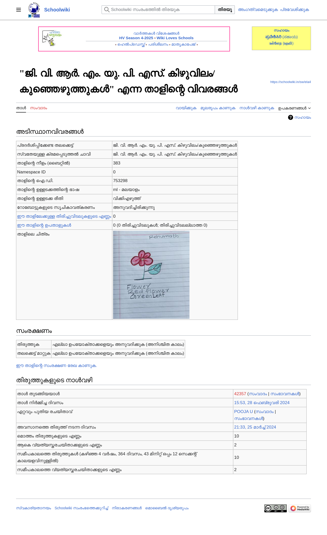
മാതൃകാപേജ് (183, 44)
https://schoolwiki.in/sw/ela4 (290, 82)
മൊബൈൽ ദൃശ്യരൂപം (166, 508)
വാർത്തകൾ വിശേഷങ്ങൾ (156, 33)
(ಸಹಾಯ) (290, 37)
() (288, 43)
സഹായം (302, 117)
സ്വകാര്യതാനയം (33, 508)
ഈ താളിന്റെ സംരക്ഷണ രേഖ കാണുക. (56, 365)
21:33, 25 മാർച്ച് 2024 (255, 427)
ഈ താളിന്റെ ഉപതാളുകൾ (44, 225)
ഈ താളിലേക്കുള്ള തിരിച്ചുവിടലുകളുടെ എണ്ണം (64, 216)
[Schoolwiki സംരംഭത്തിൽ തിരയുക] (158, 9)
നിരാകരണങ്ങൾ (127, 508)
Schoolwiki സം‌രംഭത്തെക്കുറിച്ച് (81, 508)
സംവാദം (258, 393)
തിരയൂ (225, 9)
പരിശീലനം (158, 44)
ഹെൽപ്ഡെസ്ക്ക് (131, 44)
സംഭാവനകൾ (284, 393)
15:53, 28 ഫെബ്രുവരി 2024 (262, 402)
